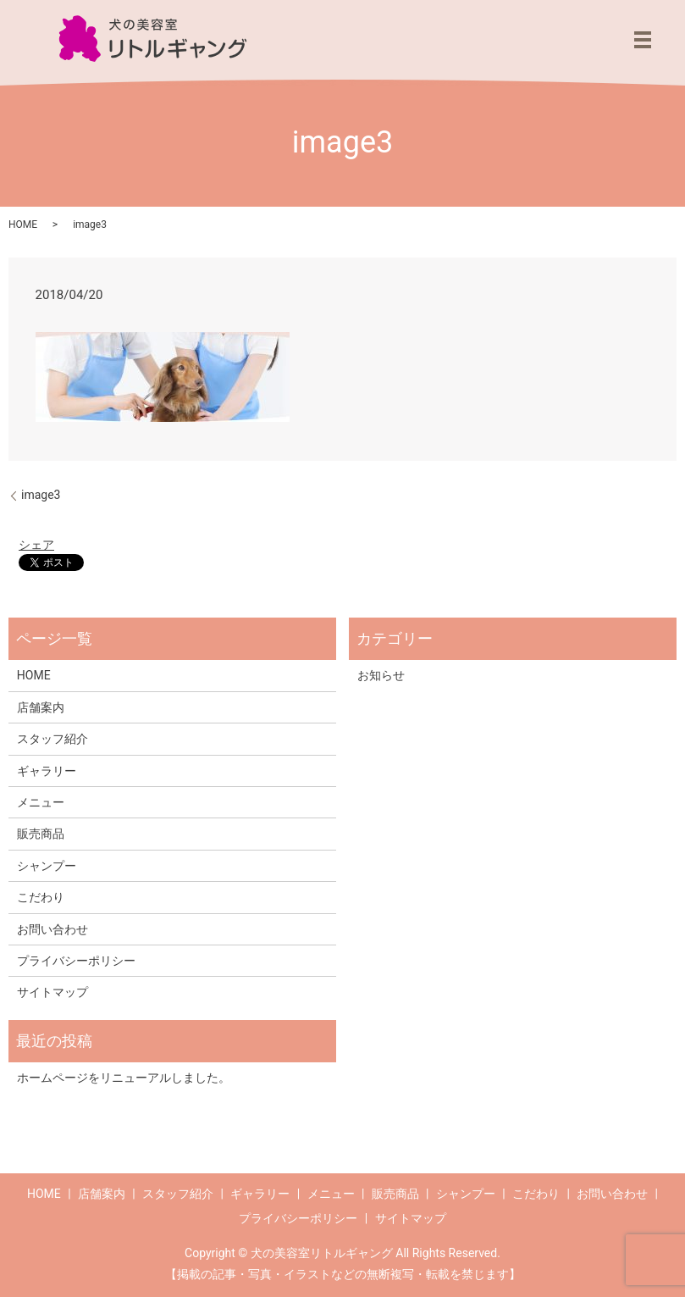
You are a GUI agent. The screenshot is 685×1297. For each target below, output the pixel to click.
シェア (36, 545)
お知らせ (381, 675)
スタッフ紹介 (52, 738)
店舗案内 (40, 707)
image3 (40, 495)
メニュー (40, 802)
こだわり (40, 897)
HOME (22, 224)
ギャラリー (46, 771)
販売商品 (40, 833)
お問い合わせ (52, 929)
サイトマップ (52, 992)
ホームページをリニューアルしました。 (123, 1077)
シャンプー (46, 866)
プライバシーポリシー (76, 960)
